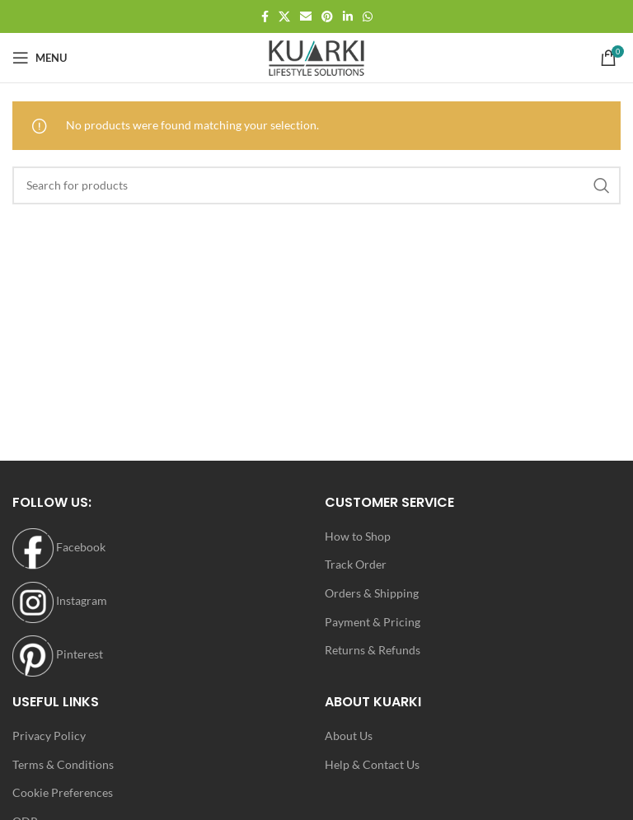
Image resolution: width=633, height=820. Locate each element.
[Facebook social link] (265, 17)
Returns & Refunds (372, 650)
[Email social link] (305, 17)
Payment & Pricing (372, 622)
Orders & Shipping (372, 593)
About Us (349, 736)
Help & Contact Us (372, 764)
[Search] (316, 185)
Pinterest (57, 654)
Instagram (59, 600)
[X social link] (284, 17)
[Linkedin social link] (348, 17)
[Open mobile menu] (39, 57)
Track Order (356, 564)
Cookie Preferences (62, 792)
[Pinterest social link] (327, 17)
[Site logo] (316, 56)
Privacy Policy (49, 736)
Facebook (59, 547)
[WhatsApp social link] (367, 17)
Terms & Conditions (63, 764)
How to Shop (358, 536)
